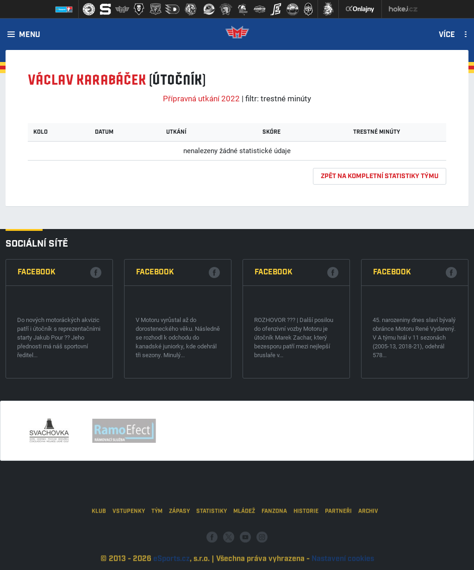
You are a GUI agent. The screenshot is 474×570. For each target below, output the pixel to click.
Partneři (338, 530)
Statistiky (211, 530)
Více (447, 35)
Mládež (244, 530)
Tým (156, 530)
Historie (305, 530)
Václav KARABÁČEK (87, 80)
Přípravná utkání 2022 (201, 98)
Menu (29, 35)
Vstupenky (128, 530)
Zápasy (179, 530)
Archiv (368, 530)
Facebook (37, 272)
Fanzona (274, 530)
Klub (99, 530)
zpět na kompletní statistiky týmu (379, 176)
